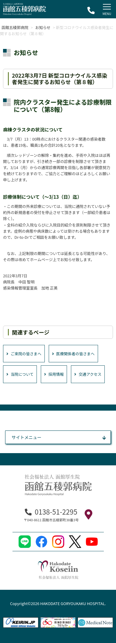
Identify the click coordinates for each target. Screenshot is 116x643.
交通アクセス (87, 374)
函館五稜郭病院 (15, 27)
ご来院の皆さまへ (23, 354)
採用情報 (54, 374)
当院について (19, 374)
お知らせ (43, 27)
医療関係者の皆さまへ (73, 354)
